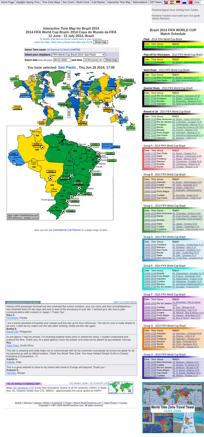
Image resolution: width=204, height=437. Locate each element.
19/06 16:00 (150, 250)
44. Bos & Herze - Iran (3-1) (186, 318)
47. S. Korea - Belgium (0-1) (186, 373)
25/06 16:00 (150, 284)
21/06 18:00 (150, 312)
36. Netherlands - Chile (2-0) (186, 198)
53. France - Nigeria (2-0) (185, 130)
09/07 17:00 (150, 80)
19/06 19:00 (150, 224)
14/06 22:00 (150, 216)
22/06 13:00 (150, 367)
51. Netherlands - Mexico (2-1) (187, 124)
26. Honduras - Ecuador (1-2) (187, 281)
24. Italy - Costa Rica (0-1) (185, 252)
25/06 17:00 (150, 287)
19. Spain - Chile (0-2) (183, 187)
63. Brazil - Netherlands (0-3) (186, 62)
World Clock (82, 2)
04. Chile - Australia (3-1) (184, 185)
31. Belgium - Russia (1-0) (185, 367)
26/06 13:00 (150, 344)
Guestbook (57, 402)
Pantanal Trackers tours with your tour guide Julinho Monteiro (176, 20)
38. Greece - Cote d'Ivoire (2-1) (188, 229)
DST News (156, 2)
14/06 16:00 (150, 244)
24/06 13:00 (150, 255)
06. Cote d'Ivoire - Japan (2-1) (187, 216)
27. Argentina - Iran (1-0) (184, 310)
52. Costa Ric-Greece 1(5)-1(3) (188, 127)
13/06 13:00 (150, 156)
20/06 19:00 (150, 281)
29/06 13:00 (150, 124)
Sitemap (27, 402)
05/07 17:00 (150, 104)
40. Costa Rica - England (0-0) (187, 258)
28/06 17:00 (150, 122)
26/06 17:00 (150, 373)
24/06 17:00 (150, 229)
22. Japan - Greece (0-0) (184, 224)
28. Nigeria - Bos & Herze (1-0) (188, 312)
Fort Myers (12, 318)
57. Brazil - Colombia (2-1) (185, 98)
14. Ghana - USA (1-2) (183, 336)
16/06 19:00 (150, 336)
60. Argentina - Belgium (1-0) (186, 101)
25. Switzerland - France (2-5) (187, 278)
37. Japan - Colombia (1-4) (185, 226)
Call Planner (98, 2)
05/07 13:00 (150, 101)
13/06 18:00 (150, 185)
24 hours (52, 49)
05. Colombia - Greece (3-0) (186, 213)
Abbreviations (140, 2)
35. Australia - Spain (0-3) (185, 195)
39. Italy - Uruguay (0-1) (184, 255)
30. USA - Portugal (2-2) (184, 341)
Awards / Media (41, 402)
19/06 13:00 (150, 220)
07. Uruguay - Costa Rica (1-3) (187, 244)
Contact (123, 402)
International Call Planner (67, 230)
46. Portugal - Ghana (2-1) (185, 347)
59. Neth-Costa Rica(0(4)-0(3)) (187, 104)
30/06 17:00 (150, 132)
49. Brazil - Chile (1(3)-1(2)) (186, 119)
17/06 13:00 (150, 362)
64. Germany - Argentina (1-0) (187, 47)
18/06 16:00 (150, 187)
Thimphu (11, 373)
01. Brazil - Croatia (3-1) (184, 153)
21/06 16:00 (150, 339)
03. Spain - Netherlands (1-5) (187, 182)
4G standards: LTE (23, 387)
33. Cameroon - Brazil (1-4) (186, 164)
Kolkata (10, 362)
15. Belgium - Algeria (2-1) (185, 362)
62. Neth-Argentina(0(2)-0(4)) (187, 80)
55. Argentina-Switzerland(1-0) (187, 135)
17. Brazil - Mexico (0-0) (184, 158)
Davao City (12, 331)
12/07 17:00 (150, 62)
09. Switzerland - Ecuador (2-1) (188, 273)
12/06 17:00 (150, 153)
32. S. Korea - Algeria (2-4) (185, 370)
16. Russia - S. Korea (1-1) (185, 365)
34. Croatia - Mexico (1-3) (185, 166)
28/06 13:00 (150, 119)
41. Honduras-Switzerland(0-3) (187, 284)
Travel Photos (110, 402)
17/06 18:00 (150, 365)
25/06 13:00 (150, 315)
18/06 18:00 (150, 161)
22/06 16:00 (150, 370)
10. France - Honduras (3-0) (186, 276)
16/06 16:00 (150, 307)
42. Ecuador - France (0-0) (185, 287)
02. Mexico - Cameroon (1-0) (186, 156)
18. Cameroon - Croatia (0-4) (186, 161)
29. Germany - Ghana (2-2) (186, 339)
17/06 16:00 (150, 158)
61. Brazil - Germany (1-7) (185, 77)
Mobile (18, 402)
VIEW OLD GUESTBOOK (125, 302)
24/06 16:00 (150, 226)
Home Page (7, 2)
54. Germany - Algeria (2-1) (186, 132)
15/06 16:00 (150, 276)
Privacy (68, 402)
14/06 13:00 (150, 213)
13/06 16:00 (150, 182)
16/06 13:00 (150, 333)
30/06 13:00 (150, 130)
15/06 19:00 (150, 303)
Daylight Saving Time (28, 2)
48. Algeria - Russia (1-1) (185, 375)
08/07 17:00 (150, 77)
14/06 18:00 (150, 247)
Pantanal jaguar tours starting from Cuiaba (175, 13)
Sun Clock (68, 2)
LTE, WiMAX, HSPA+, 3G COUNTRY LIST (88, 383)
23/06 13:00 (150, 195)
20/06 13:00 (150, 252)
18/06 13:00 (150, 191)
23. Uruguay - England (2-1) (186, 250)
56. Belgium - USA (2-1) (184, 138)
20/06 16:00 (150, 278)
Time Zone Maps (51, 2)
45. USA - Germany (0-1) (185, 344)
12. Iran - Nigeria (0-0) (183, 307)
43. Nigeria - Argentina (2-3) (186, 315)
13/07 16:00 (150, 47)
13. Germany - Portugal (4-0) (187, 333)
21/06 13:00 (150, 310)
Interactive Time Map (118, 2)
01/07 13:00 (150, 135)
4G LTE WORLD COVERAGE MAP (23, 384)
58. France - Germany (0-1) (186, 96)
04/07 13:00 (150, 96)
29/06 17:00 (150, 127)
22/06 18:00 (150, 341)
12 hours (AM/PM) (70, 49)
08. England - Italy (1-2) (184, 247)
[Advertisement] (76, 14)
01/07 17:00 (150, 138)
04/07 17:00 (150, 98)
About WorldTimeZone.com (87, 402)
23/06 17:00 (150, 164)
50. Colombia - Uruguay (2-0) (187, 122)
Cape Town (12, 345)
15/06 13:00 (150, 273)
